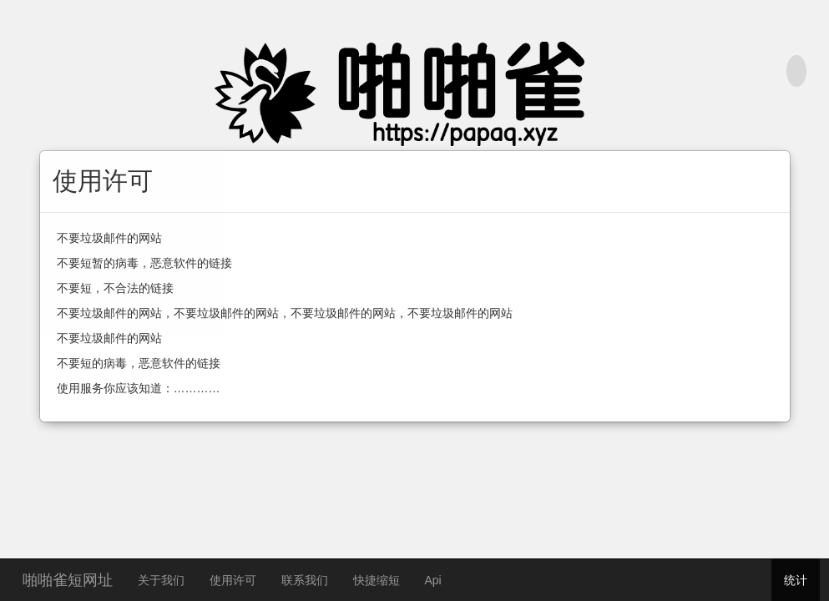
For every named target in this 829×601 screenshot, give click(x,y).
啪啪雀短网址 (68, 578)
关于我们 (161, 580)
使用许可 (233, 580)
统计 (795, 580)
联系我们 (304, 580)
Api (433, 580)
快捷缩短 (376, 580)
